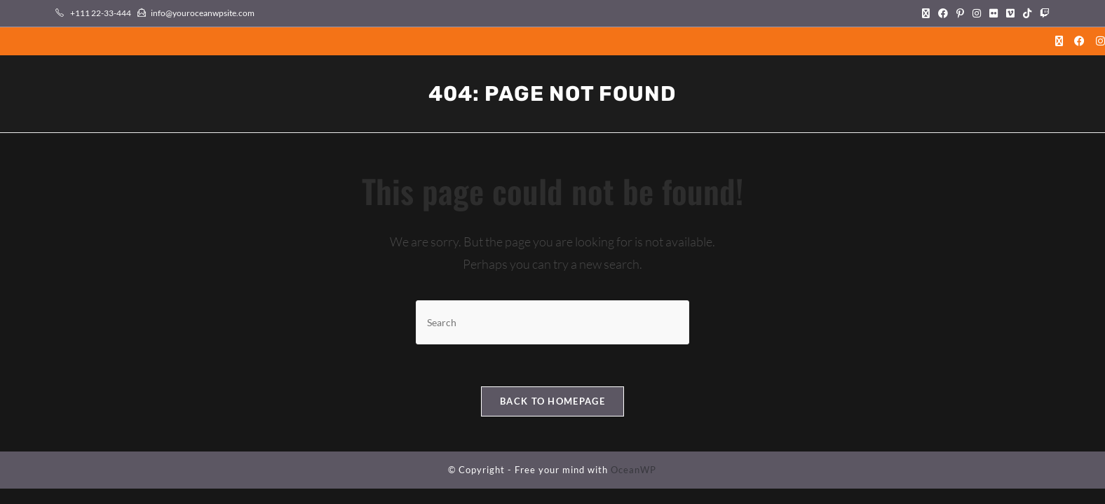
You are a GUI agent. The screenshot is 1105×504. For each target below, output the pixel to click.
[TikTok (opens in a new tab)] (1027, 13)
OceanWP (633, 469)
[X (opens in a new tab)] (926, 13)
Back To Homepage (552, 401)
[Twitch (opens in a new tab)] (1043, 13)
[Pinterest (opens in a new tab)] (960, 13)
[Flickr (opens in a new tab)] (993, 13)
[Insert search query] (552, 322)
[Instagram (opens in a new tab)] (976, 13)
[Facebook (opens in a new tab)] (943, 13)
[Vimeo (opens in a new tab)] (1010, 13)
